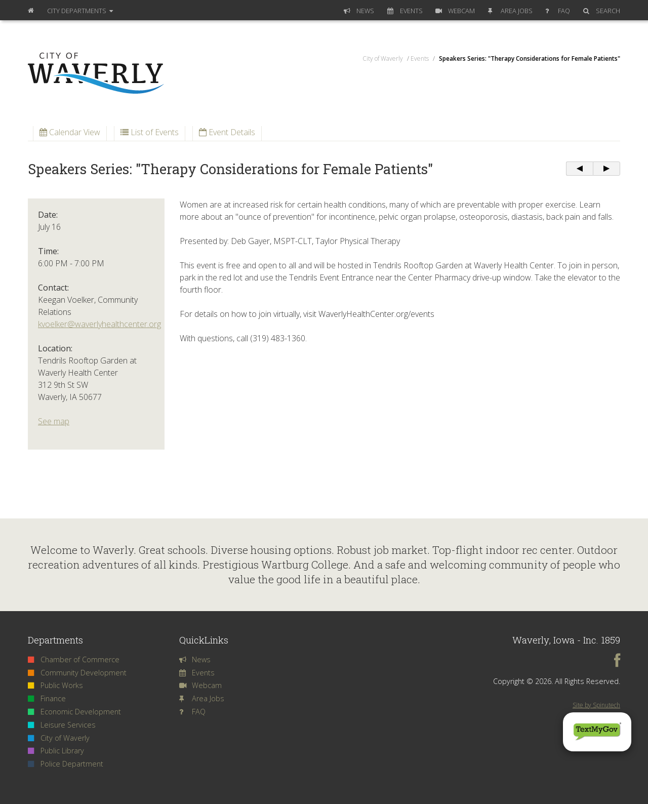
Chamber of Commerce (73, 659)
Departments (80, 10)
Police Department (65, 764)
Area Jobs (510, 10)
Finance (47, 698)
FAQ (557, 10)
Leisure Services (62, 725)
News (359, 10)
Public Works (55, 685)
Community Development (77, 672)
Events (405, 10)
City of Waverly (59, 738)
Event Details (227, 132)
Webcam (455, 10)
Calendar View (69, 132)
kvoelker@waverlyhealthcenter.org (99, 324)
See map (53, 421)
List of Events (149, 132)
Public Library (56, 750)
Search (601, 10)
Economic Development (74, 711)
